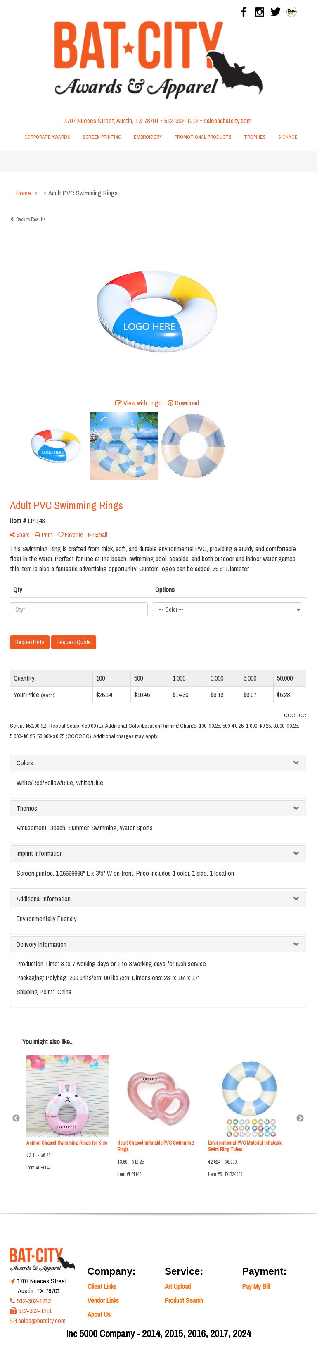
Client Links (102, 1286)
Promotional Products (203, 137)
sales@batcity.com (227, 120)
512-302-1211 (35, 1310)
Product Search (184, 1300)
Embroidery (148, 137)
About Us (99, 1314)
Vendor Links (103, 1300)
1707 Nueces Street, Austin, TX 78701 (111, 120)
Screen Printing (102, 137)
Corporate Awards (47, 137)
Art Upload (178, 1286)
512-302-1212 (181, 120)
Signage (288, 137)
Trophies (255, 137)
